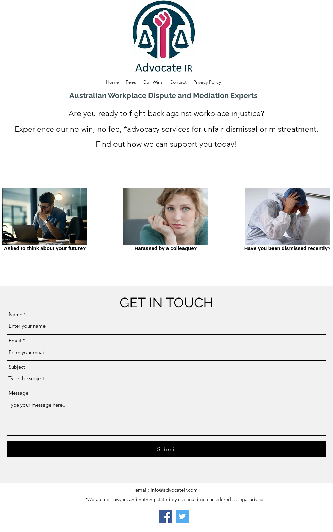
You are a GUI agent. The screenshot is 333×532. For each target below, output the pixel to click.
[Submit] (166, 449)
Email (14, 340)
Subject (16, 366)
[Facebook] (165, 516)
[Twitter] (182, 516)
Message (18, 393)
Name (15, 314)
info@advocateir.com (174, 490)
